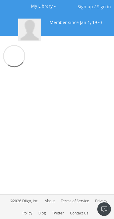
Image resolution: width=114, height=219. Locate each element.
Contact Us (79, 212)
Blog (42, 212)
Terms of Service (75, 200)
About (50, 200)
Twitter (58, 212)
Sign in (104, 6)
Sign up (85, 6)
